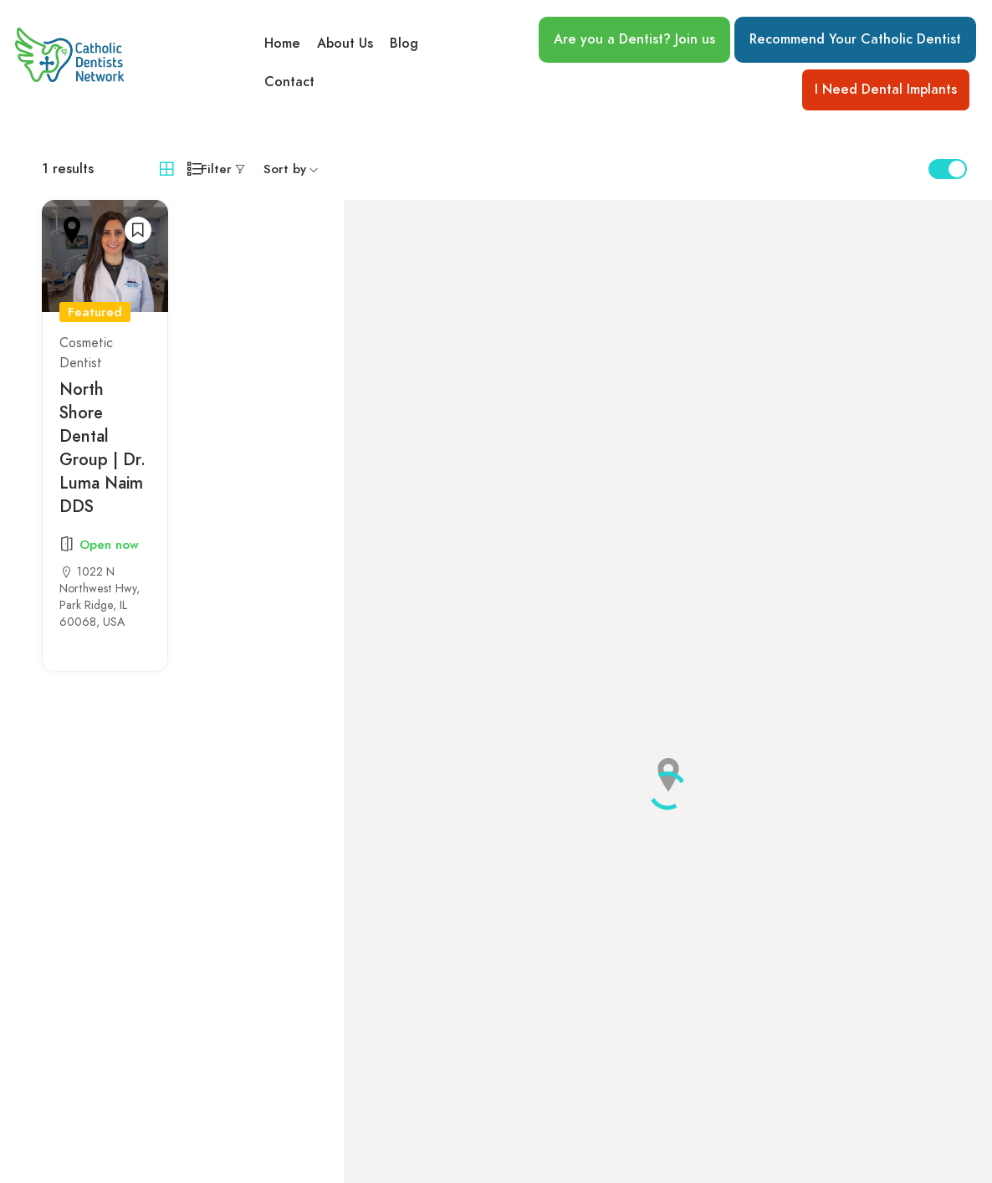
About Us (345, 42)
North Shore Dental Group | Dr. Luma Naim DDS (102, 447)
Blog (404, 42)
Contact (289, 83)
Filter (216, 169)
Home (282, 42)
